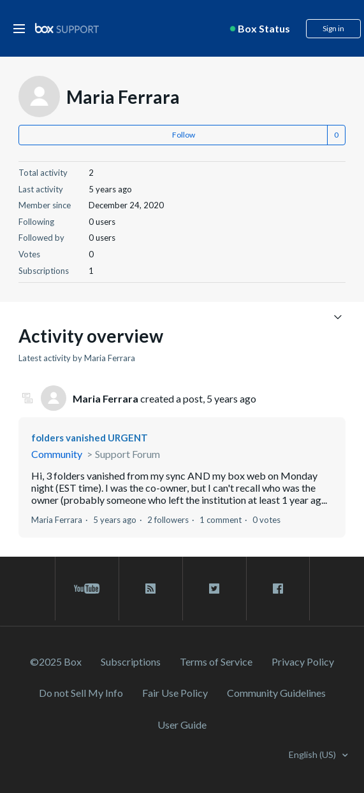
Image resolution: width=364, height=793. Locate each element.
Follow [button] (183, 134)
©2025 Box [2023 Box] (56, 661)
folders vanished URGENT (89, 437)
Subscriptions (131, 661)
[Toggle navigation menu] (338, 316)
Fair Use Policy (175, 693)
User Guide (182, 724)
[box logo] (67, 27)
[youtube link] (87, 588)
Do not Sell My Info (81, 693)
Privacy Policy (303, 661)
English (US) (313, 754)
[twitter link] (214, 588)
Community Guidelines (276, 693)
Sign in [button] (333, 28)
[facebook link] (278, 588)
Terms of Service (216, 661)
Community (56, 454)
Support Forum (127, 454)
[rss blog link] (150, 588)
